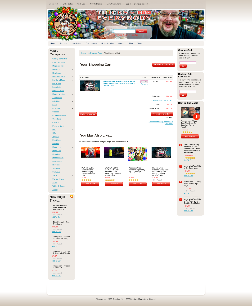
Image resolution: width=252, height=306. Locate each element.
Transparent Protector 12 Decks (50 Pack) (61, 237)
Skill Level (62, 172)
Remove (144, 84)
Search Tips (133, 35)
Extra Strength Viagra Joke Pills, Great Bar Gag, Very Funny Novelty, (189, 124)
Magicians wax (58, 66)
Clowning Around (59, 115)
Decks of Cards (62, 126)
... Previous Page (95, 53)
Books (54, 105)
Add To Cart (56, 217)
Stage (62, 175)
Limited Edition (58, 91)
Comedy (55, 122)
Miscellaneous (57, 158)
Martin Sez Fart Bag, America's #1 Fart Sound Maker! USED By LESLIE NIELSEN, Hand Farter (192, 148)
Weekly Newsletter (59, 59)
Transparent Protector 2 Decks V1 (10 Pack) (61, 252)
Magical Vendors (62, 94)
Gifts (54, 133)
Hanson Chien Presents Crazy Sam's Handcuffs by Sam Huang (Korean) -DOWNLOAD (119, 83)
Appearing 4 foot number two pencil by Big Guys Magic (137, 170)
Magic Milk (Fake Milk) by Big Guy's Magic (192, 167)
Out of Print (56, 83)
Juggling (55, 136)
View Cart (114, 4)
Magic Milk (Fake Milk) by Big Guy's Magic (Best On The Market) (192, 201)
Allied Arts (62, 101)
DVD (62, 130)
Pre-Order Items (58, 62)
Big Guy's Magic (62, 80)
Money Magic (57, 161)
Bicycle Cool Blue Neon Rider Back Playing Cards (60, 207)
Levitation (62, 69)
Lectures (55, 144)
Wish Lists (81, 4)
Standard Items (58, 179)
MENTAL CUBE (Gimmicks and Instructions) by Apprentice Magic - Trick (88, 172)
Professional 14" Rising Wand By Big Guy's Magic (192, 183)
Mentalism (56, 154)
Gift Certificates (96, 4)
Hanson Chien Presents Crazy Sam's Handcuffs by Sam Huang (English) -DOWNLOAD (160, 172)
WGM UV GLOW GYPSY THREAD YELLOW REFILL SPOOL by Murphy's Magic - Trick (113, 172)
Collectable (56, 119)
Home (83, 53)
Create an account (141, 4)
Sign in (128, 4)
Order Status (68, 4)
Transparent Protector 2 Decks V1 (61, 267)
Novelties (62, 165)
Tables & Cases (58, 186)
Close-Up (62, 108)
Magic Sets (56, 151)
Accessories (62, 98)
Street (54, 182)
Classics (55, 112)
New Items (56, 73)
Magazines (62, 147)
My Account (53, 4)
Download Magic (62, 76)
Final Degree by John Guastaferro (61, 223)
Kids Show (56, 140)
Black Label (56, 87)
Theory (62, 190)
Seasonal (56, 168)
